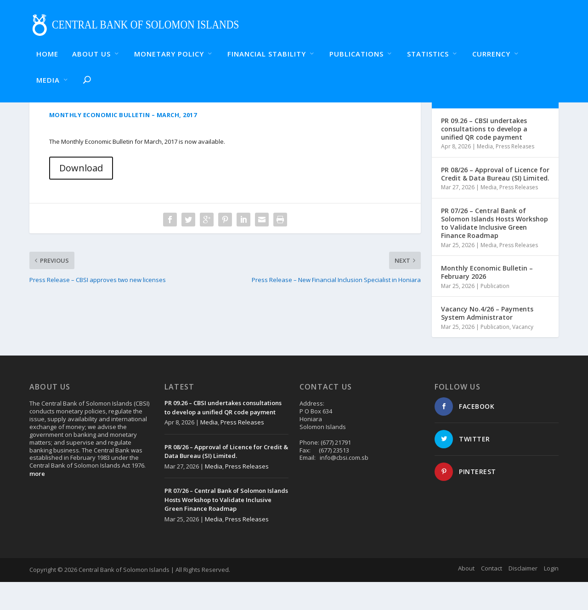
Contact (491, 596)
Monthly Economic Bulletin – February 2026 (487, 300)
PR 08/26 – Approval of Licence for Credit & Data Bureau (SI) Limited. (495, 201)
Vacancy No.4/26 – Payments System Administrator (487, 341)
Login (551, 596)
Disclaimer (523, 596)
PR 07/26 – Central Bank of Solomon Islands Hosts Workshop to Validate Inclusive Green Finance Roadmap (494, 251)
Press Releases (515, 175)
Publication (495, 314)
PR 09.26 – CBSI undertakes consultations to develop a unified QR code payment (484, 156)
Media (485, 175)
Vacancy (522, 355)
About (466, 596)
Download (81, 196)
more (37, 501)
